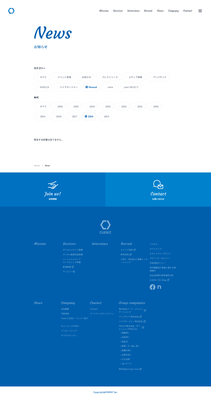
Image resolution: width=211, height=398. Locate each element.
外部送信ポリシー (158, 262)
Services (118, 10)
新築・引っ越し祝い (131, 345)
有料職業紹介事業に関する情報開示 (163, 269)
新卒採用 (126, 254)
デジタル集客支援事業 (73, 254)
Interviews (133, 10)
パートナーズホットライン (102, 313)
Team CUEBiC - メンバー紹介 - (74, 320)
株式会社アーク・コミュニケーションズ (132, 310)
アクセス (154, 244)
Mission (103, 10)
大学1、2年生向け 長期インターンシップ (134, 261)
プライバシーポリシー (160, 258)
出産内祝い (127, 354)
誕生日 (125, 341)
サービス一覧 (69, 271)
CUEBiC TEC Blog (159, 280)
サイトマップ (156, 248)
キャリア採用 (128, 249)
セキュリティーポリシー (161, 253)
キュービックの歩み (70, 326)
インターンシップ (69, 330)
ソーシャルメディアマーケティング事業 (72, 261)
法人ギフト (127, 363)
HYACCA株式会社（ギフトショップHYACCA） (132, 327)
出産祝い (126, 337)
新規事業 (68, 266)
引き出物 (126, 359)
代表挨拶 (65, 313)
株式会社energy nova (130, 369)
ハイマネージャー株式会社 (132, 321)
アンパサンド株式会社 (130, 316)
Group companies (132, 303)
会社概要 (65, 308)
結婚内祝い (127, 350)
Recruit (148, 10)
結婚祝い (126, 332)
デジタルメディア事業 (73, 249)
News (160, 10)
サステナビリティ (69, 335)
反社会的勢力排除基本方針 (162, 275)
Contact (187, 10)
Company (173, 10)
